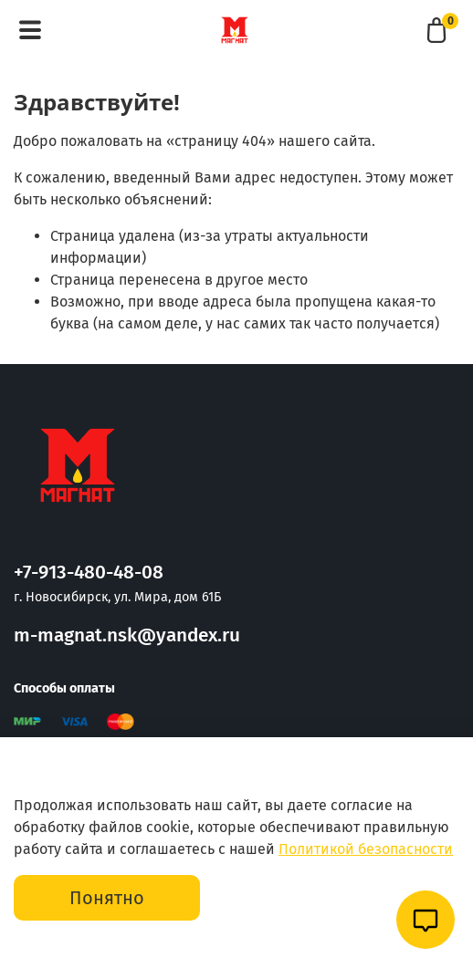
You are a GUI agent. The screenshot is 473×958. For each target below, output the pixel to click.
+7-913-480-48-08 (88, 572)
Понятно (106, 898)
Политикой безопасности (366, 849)
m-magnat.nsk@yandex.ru (127, 635)
